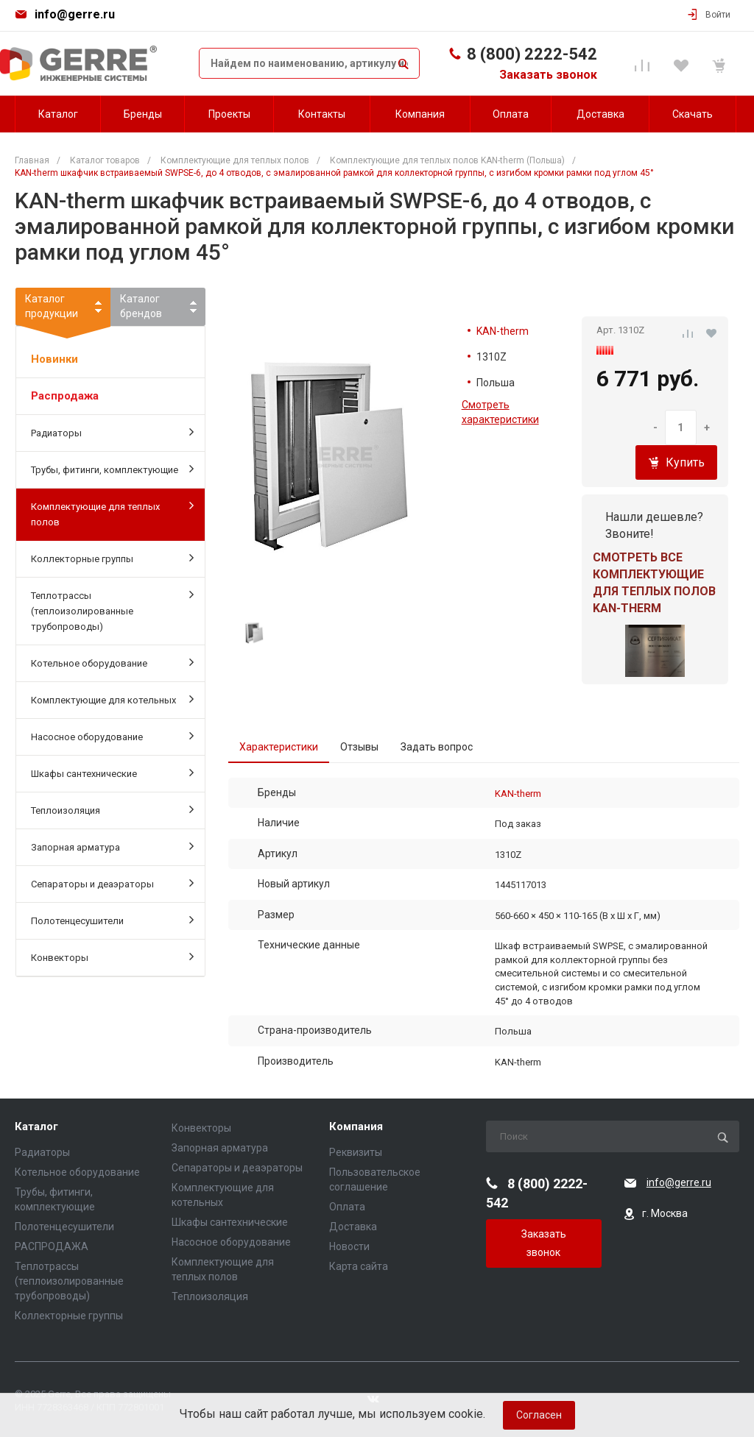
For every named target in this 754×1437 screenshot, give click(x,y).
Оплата (347, 1207)
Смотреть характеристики (500, 412)
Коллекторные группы (112, 557)
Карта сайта (358, 1266)
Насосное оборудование (112, 735)
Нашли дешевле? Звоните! (654, 525)
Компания (356, 1127)
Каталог (36, 1127)
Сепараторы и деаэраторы (112, 883)
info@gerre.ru (75, 14)
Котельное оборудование (112, 662)
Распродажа (65, 395)
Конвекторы (112, 956)
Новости (349, 1246)
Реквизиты (355, 1152)
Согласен (539, 1415)
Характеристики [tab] (278, 747)
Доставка (353, 1226)
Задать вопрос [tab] (437, 747)
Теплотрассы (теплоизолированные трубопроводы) (112, 610)
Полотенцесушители (112, 919)
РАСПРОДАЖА (51, 1246)
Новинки (54, 359)
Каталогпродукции (62, 309)
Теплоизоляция (112, 809)
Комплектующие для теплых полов (112, 513)
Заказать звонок (548, 75)
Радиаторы (112, 432)
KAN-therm (502, 331)
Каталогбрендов (141, 306)
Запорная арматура (112, 846)
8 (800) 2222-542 (532, 54)
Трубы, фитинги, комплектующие (112, 468)
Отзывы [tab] (359, 747)
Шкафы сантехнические (112, 772)
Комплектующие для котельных (112, 699)
